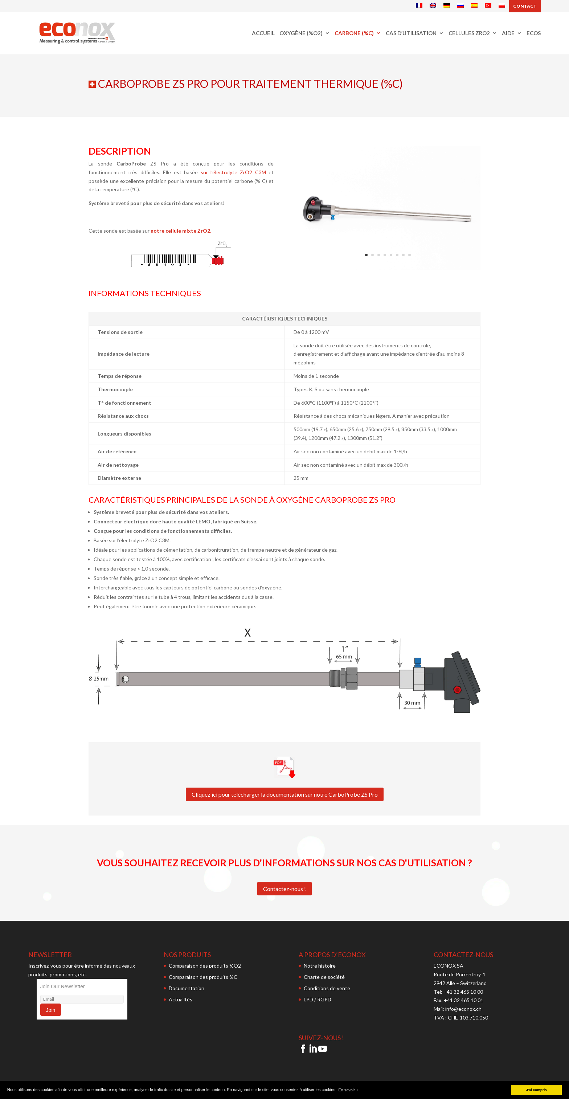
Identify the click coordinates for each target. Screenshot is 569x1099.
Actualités (180, 999)
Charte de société (324, 977)
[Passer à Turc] (488, 6)
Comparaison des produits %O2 (205, 966)
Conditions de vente (327, 988)
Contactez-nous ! (284, 888)
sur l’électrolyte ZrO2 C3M (233, 172)
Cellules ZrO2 (469, 33)
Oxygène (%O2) (301, 33)
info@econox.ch (464, 1009)
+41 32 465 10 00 (463, 992)
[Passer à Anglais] (432, 6)
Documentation (186, 988)
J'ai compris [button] (536, 1090)
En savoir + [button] (348, 1090)
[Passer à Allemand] (446, 6)
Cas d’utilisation (411, 33)
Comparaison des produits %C (203, 977)
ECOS (534, 33)
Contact (525, 6)
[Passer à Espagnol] (474, 6)
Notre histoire (320, 966)
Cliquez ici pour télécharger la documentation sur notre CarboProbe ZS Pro (285, 794)
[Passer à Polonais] (501, 6)
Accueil (263, 33)
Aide (508, 33)
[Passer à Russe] (460, 6)
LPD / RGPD (317, 999)
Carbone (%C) (354, 33)
